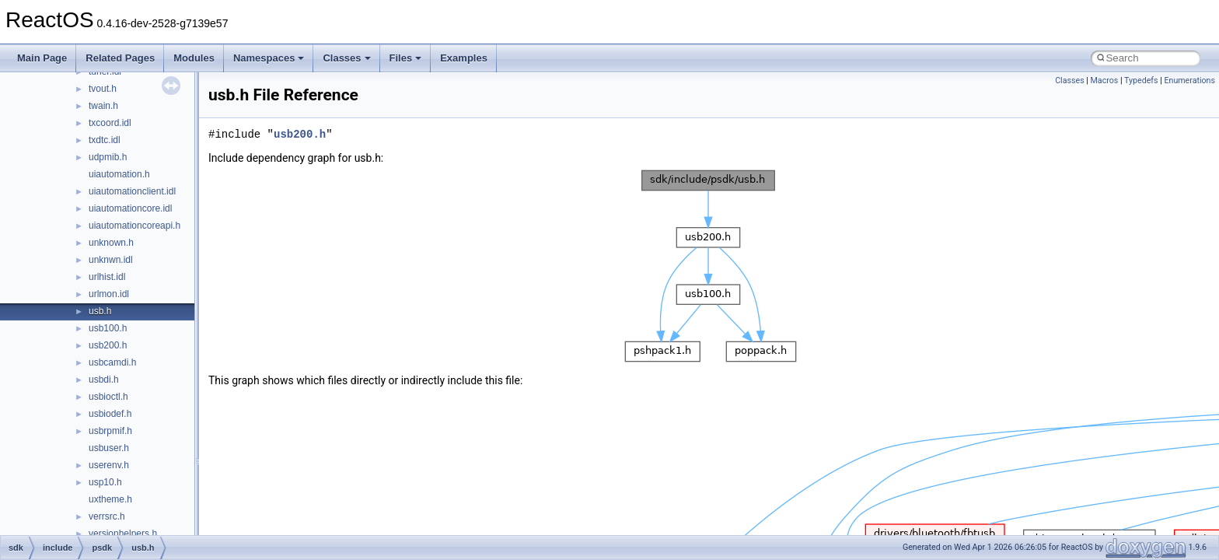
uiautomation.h (119, 174)
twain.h (103, 105)
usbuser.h (109, 448)
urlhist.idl (107, 276)
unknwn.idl (111, 259)
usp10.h (105, 482)
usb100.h (108, 328)
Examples (463, 58)
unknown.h (111, 242)
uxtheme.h (110, 499)
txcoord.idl (110, 122)
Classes (346, 58)
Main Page (42, 58)
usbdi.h (104, 379)
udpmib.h (108, 157)
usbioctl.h (108, 396)
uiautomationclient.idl (132, 191)
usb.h (100, 311)
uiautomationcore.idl (130, 208)
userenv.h (109, 465)
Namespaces (269, 58)
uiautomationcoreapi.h (134, 225)
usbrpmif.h (110, 430)
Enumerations (1189, 80)
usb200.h (108, 345)
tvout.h (103, 88)
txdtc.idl (105, 140)
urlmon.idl (109, 294)
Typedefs (1141, 80)
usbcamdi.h (112, 362)
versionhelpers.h (123, 533)
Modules (194, 58)
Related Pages (120, 58)
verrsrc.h (107, 516)
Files (405, 58)
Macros (1105, 80)
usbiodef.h (110, 413)
